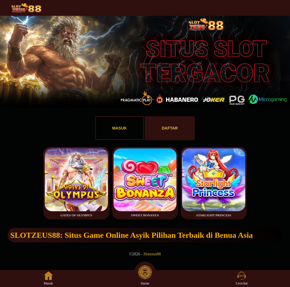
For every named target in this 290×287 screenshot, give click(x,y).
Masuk (48, 278)
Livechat (242, 278)
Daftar (144, 278)
